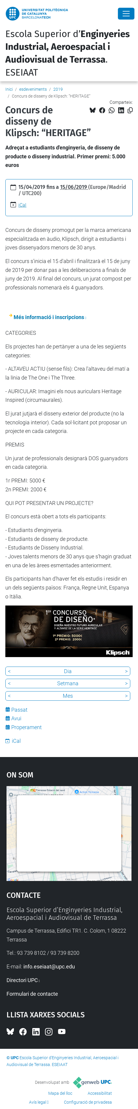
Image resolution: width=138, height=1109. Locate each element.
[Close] (126, 14)
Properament (26, 727)
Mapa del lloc (60, 1093)
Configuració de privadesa (88, 1102)
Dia (68, 671)
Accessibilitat (100, 1093)
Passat (19, 710)
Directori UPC (22, 980)
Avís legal (37, 1102)
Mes (68, 696)
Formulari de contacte (32, 994)
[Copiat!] (130, 110)
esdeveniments (33, 89)
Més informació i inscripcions (49, 317)
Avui (16, 718)
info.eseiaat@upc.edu (49, 966)
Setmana (67, 683)
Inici (9, 89)
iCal (22, 205)
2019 (58, 89)
